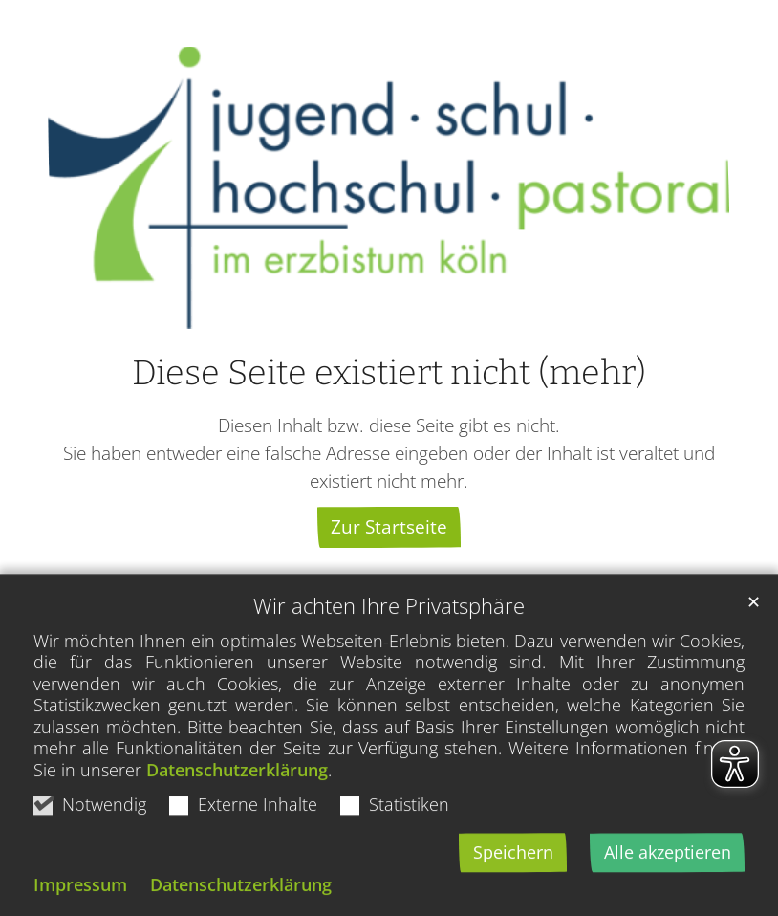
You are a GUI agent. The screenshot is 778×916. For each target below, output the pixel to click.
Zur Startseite (389, 526)
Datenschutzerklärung (237, 802)
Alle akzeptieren (667, 884)
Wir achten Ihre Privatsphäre (389, 638)
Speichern (513, 884)
